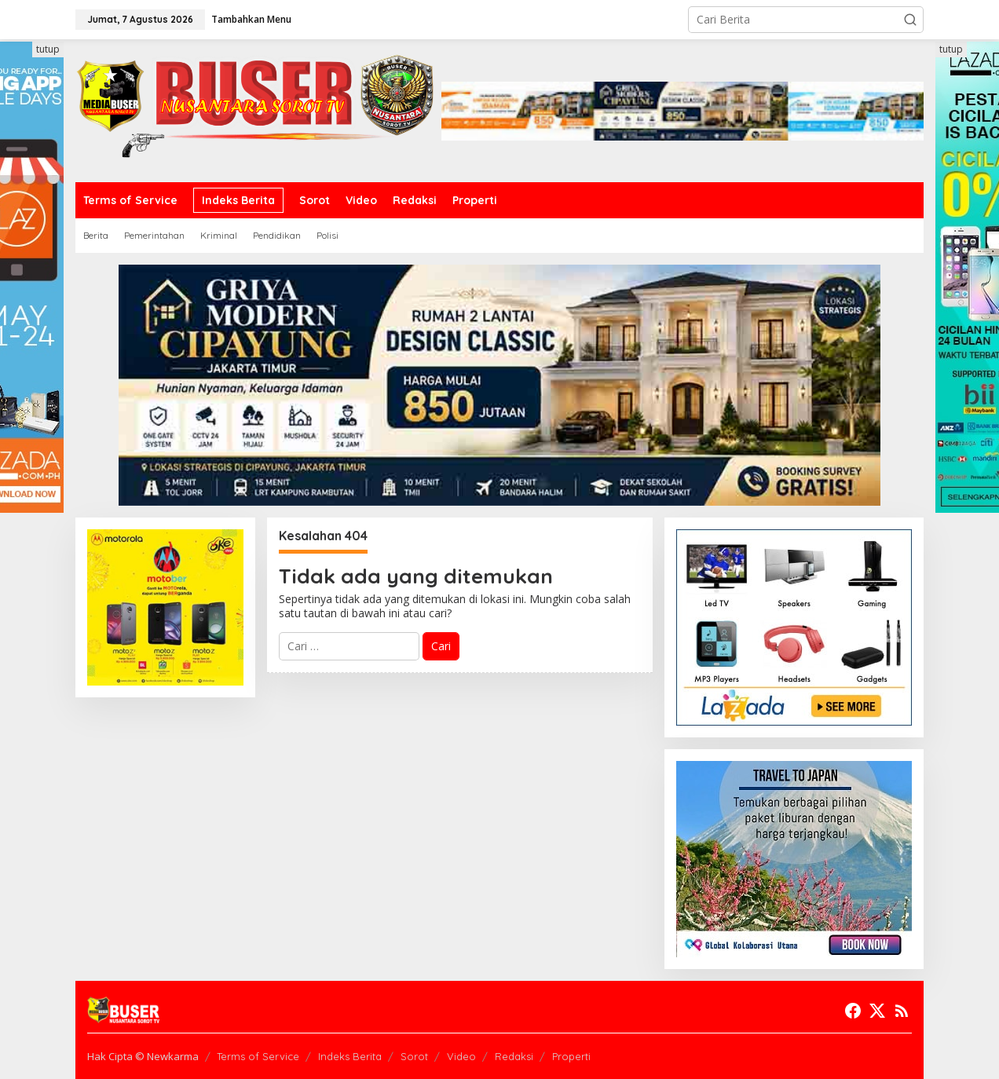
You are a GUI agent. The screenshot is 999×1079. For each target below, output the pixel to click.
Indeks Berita (350, 1056)
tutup (48, 49)
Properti (571, 1056)
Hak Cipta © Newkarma (143, 1056)
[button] (910, 19)
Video (461, 1056)
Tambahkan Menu (251, 19)
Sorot (414, 1056)
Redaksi (514, 1056)
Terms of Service (258, 1056)
